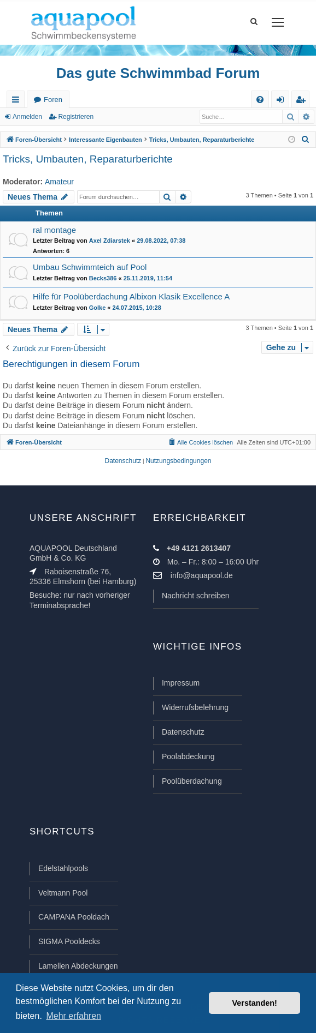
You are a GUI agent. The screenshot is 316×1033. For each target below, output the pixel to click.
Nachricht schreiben (196, 595)
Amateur (59, 181)
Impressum (181, 682)
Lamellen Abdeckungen (78, 966)
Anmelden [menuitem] (283, 101)
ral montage (54, 230)
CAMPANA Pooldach (73, 916)
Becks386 (103, 278)
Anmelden (27, 117)
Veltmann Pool (62, 892)
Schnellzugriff (17, 101)
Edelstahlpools (63, 868)
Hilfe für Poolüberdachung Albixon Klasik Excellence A (131, 296)
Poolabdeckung (188, 756)
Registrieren (75, 117)
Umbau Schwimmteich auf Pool (90, 267)
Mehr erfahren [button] (73, 1015)
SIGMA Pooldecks (69, 941)
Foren (53, 99)
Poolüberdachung (192, 781)
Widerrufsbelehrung (195, 707)
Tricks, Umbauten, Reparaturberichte (88, 159)
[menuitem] (259, 99)
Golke (97, 307)
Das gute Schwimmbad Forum (158, 73)
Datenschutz (183, 732)
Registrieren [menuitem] (303, 101)
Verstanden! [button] (254, 1003)
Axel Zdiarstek (109, 240)
